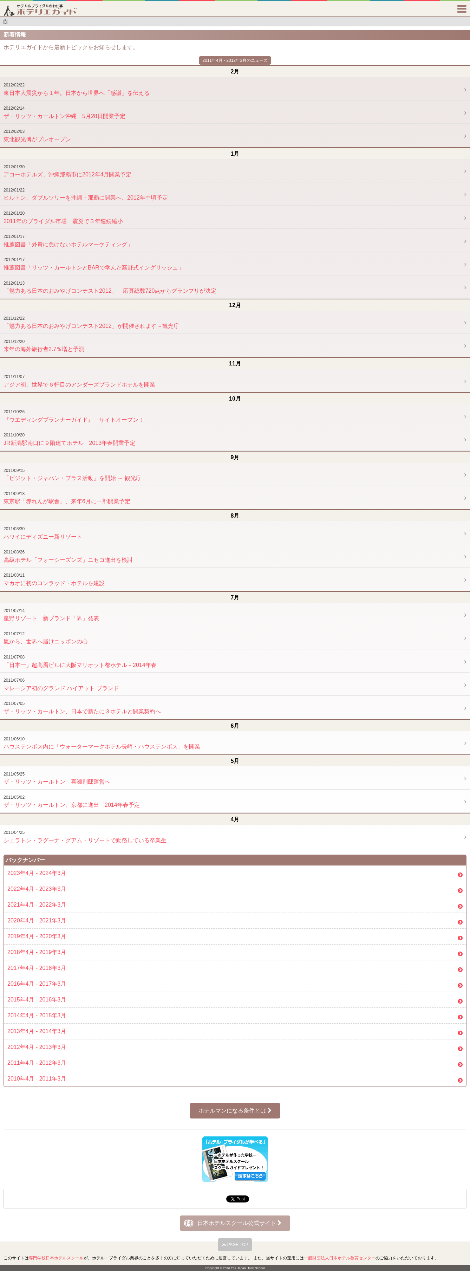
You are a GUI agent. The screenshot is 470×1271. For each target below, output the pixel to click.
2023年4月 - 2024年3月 (36, 873)
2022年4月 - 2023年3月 (36, 889)
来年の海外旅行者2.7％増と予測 (44, 345)
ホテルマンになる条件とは (234, 1111)
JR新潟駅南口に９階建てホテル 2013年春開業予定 (69, 439)
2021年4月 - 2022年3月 (36, 905)
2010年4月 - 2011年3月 (36, 1079)
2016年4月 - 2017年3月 (36, 984)
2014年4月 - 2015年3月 (36, 1015)
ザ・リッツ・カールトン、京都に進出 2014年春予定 (72, 801)
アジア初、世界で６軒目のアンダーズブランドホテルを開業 (79, 381)
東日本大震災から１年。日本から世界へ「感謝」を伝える (77, 89)
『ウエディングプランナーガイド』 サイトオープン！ (74, 416)
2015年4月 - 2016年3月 (36, 1000)
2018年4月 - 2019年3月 (36, 952)
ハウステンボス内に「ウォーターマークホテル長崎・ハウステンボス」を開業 (102, 743)
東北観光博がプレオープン (37, 135)
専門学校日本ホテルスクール (56, 1258)
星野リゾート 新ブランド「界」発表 (51, 615)
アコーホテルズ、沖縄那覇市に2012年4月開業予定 (68, 171)
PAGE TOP (235, 1244)
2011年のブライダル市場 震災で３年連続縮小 (63, 217)
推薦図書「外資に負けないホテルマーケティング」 (68, 240)
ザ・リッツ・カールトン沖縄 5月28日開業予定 (64, 112)
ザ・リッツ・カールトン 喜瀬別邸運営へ (57, 778)
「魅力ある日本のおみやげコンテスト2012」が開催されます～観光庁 (91, 322)
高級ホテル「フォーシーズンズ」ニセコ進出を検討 (68, 556)
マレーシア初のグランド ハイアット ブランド (61, 684)
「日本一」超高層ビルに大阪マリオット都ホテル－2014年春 (80, 661)
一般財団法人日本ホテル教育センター (340, 1258)
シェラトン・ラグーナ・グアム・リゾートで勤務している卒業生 (85, 836)
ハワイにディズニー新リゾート (43, 533)
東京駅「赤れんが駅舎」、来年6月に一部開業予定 (67, 498)
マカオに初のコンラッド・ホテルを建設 (54, 579)
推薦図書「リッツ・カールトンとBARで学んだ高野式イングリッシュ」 (94, 264)
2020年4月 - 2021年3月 (36, 920)
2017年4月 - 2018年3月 (36, 968)
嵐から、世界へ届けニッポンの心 (46, 638)
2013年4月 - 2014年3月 (36, 1031)
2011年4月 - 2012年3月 (36, 1063)
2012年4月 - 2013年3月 (36, 1047)
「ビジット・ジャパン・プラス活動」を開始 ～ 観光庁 (73, 474)
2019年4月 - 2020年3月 (36, 936)
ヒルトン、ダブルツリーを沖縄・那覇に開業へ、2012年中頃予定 (86, 194)
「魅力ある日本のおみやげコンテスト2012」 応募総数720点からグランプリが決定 (110, 287)
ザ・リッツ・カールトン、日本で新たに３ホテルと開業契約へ (82, 707)
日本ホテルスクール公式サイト (239, 1223)
